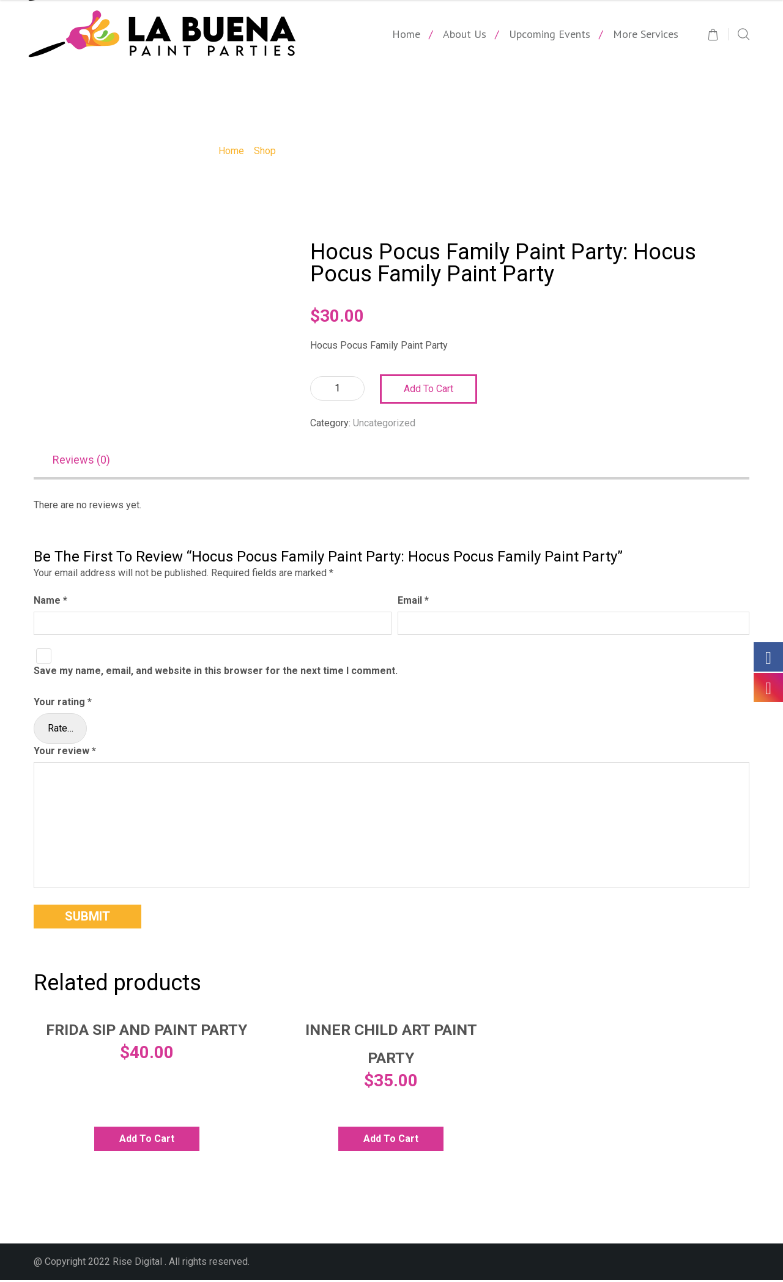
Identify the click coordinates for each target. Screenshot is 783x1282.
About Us (464, 34)
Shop (265, 151)
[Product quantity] (337, 388)
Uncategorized (384, 423)
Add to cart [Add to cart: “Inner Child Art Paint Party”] (390, 1140)
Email (413, 603)
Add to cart (428, 389)
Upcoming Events (549, 34)
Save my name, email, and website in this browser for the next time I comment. (216, 672)
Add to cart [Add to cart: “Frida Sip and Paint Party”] (146, 1140)
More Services (645, 34)
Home (406, 34)
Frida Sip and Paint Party (146, 1032)
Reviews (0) (81, 460)
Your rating (63, 704)
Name (50, 603)
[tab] (87, 462)
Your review (65, 752)
